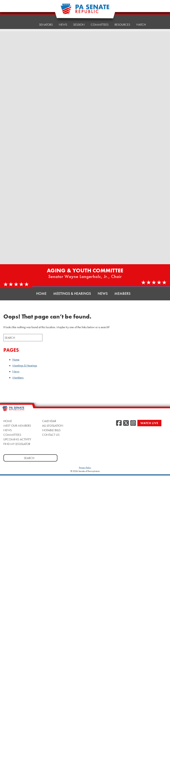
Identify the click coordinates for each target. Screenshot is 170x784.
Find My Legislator (16, 444)
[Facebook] (119, 423)
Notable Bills (51, 430)
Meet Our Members (17, 425)
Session (79, 23)
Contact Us (50, 435)
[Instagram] (133, 423)
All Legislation (52, 425)
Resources (122, 22)
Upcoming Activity (17, 439)
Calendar (49, 421)
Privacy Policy (85, 467)
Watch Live (149, 423)
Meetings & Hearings (72, 293)
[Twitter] (126, 423)
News (63, 24)
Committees (99, 22)
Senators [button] (46, 24)
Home (28, 24)
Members (122, 293)
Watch (141, 21)
